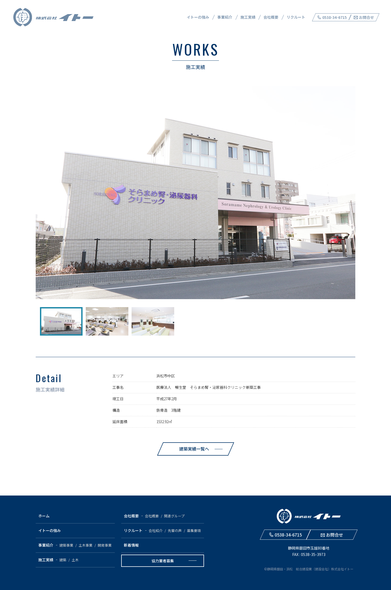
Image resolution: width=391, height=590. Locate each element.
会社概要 (270, 17)
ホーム (44, 515)
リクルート (296, 17)
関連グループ (174, 515)
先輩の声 (175, 530)
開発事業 (105, 545)
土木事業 (85, 545)
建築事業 (66, 545)
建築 (62, 559)
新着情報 (131, 545)
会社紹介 (155, 530)
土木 (75, 559)
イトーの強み (198, 17)
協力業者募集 (163, 560)
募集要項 (194, 530)
